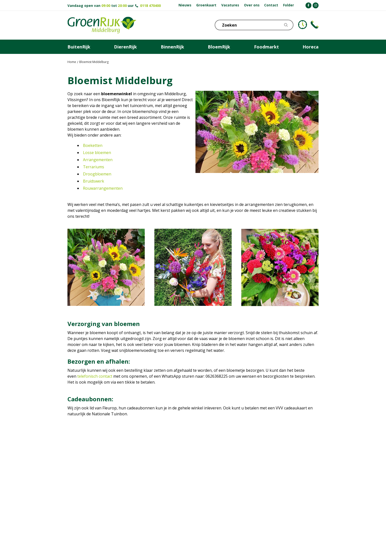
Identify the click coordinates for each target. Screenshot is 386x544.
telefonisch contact (94, 376)
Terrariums (93, 167)
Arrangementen (98, 159)
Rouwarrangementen (103, 188)
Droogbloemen (97, 174)
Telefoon (315, 25)
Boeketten (92, 145)
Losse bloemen (97, 152)
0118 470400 (150, 5)
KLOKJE (302, 25)
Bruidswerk (93, 181)
